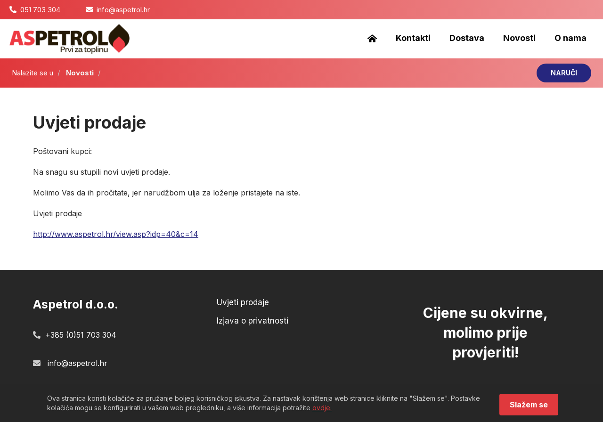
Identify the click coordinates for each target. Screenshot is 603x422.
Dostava (466, 38)
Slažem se (529, 404)
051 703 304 (40, 9)
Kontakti (413, 38)
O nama (570, 38)
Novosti (519, 38)
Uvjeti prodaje (243, 302)
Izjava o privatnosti (252, 320)
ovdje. (322, 408)
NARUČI (564, 73)
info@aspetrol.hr (123, 9)
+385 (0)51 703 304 (80, 335)
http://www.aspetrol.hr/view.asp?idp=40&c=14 (115, 234)
